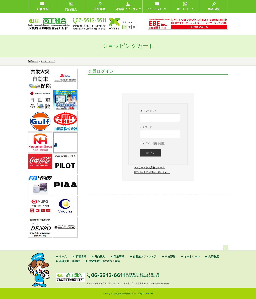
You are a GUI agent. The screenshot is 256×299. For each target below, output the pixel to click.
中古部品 (170, 256)
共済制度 (213, 256)
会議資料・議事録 (69, 261)
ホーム (63, 256)
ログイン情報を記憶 (152, 143)
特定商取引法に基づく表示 (104, 261)
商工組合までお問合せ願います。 (152, 172)
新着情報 (81, 256)
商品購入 (100, 256)
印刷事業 (119, 256)
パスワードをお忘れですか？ (149, 167)
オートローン (192, 256)
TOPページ (33, 61)
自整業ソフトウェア (144, 256)
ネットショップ (48, 61)
